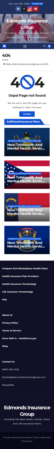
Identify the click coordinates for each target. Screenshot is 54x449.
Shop (5, 346)
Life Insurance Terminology (17, 291)
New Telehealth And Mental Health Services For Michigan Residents (27, 246)
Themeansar (26, 441)
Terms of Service (11, 330)
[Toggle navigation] (25, 46)
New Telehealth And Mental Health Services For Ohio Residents (26, 181)
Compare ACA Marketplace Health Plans (25, 268)
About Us (7, 315)
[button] (44, 46)
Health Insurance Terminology (19, 284)
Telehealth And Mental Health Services (24, 141)
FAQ (4, 299)
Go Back (27, 114)
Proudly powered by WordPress (17, 437)
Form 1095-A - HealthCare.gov (19, 338)
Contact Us (8, 361)
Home (5, 60)
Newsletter (8, 385)
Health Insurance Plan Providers (20, 276)
